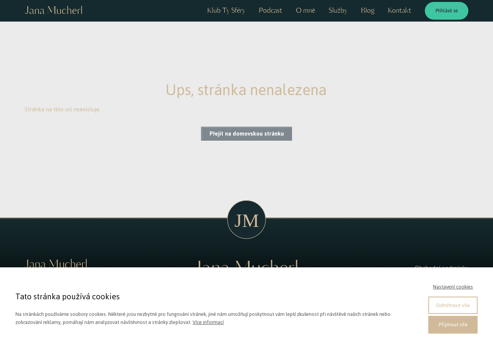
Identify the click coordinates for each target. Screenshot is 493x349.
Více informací (208, 322)
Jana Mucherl (53, 11)
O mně (305, 10)
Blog (367, 10)
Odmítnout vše (453, 305)
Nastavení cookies (453, 287)
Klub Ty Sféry (226, 10)
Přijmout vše (453, 324)
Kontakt (399, 10)
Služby (338, 10)
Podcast (270, 10)
